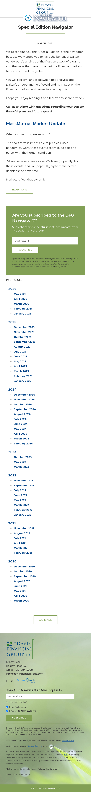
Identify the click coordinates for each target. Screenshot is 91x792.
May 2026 (20, 294)
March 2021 (21, 548)
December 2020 (24, 566)
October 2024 (23, 404)
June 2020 (20, 586)
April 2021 (20, 543)
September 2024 (25, 409)
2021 (12, 523)
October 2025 (22, 337)
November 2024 (24, 399)
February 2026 (23, 308)
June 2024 (21, 424)
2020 (12, 561)
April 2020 (20, 595)
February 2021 (23, 552)
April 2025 (20, 366)
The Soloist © (17, 707)
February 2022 (23, 510)
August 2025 (22, 346)
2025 (12, 322)
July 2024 (20, 419)
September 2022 (25, 485)
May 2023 (20, 462)
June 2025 (20, 356)
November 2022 (24, 480)
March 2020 (21, 600)
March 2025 (21, 371)
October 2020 (23, 571)
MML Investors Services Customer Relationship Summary (32, 769)
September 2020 (25, 576)
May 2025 (20, 361)
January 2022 (22, 514)
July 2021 (20, 538)
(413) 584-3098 (24, 669)
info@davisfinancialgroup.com (24, 673)
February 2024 (23, 443)
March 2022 (21, 505)
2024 (12, 389)
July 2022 (20, 490)
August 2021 (22, 533)
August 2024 (22, 414)
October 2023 (23, 457)
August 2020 (22, 581)
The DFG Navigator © (22, 711)
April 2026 (20, 299)
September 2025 (24, 341)
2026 (12, 289)
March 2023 (21, 467)
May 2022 (20, 500)
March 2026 (21, 303)
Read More (19, 189)
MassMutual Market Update (35, 123)
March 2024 (21, 438)
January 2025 (22, 381)
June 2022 (20, 495)
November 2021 (24, 528)
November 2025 (24, 332)
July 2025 (20, 351)
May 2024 (20, 429)
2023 (12, 452)
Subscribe (25, 250)
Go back (45, 619)
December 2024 (24, 394)
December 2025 (24, 327)
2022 (12, 475)
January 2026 (22, 313)
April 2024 (20, 433)
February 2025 (23, 376)
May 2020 (20, 591)
